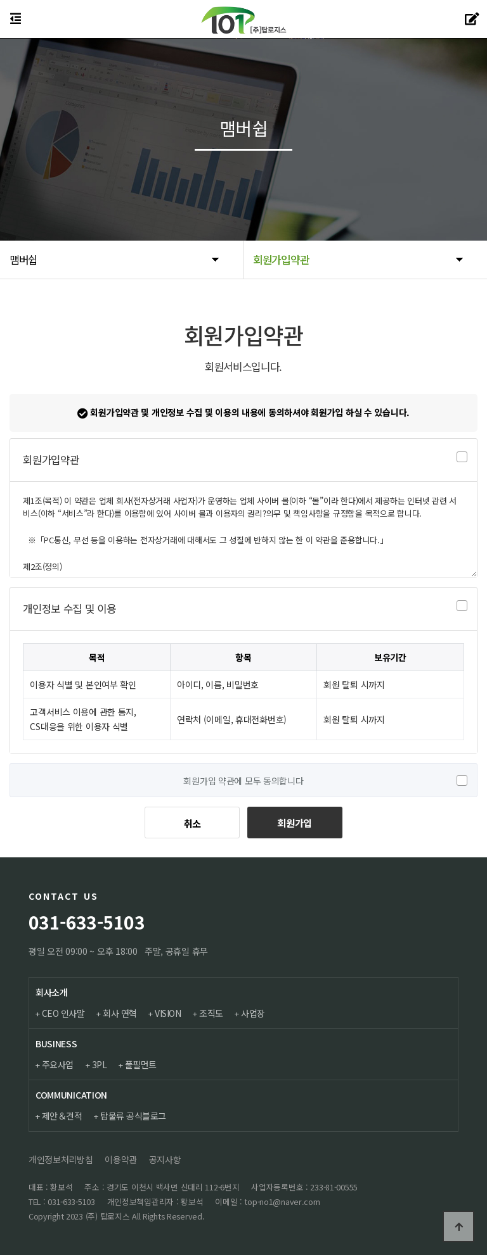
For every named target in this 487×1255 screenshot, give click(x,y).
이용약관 (121, 1159)
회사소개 (52, 992)
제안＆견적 (62, 1115)
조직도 (214, 1013)
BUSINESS (56, 1043)
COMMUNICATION (71, 1094)
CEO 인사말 (64, 1013)
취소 (192, 823)
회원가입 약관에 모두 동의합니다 (243, 780)
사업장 (256, 1013)
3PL (100, 1064)
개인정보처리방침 (61, 1159)
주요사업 (58, 1064)
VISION (170, 1013)
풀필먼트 (143, 1064)
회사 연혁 (121, 1013)
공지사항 (165, 1159)
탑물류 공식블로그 (134, 1115)
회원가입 (294, 822)
